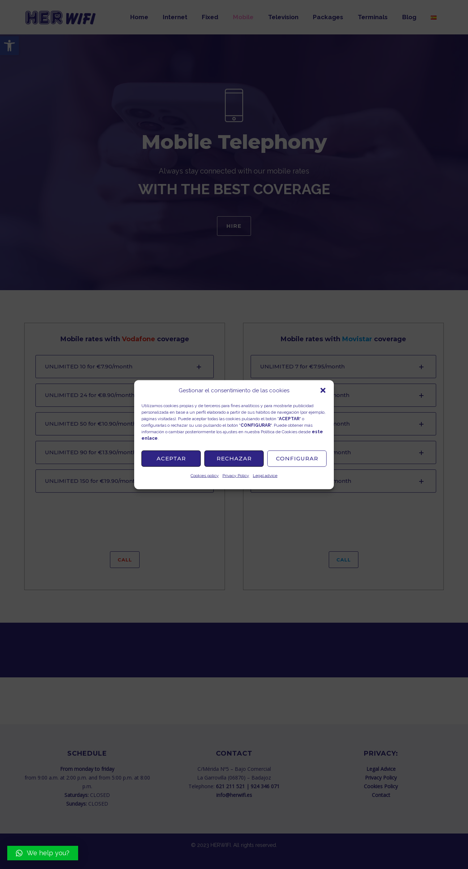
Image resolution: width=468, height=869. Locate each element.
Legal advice (265, 475)
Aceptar (171, 458)
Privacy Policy (235, 475)
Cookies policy (205, 475)
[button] (323, 390)
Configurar (297, 458)
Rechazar (234, 458)
